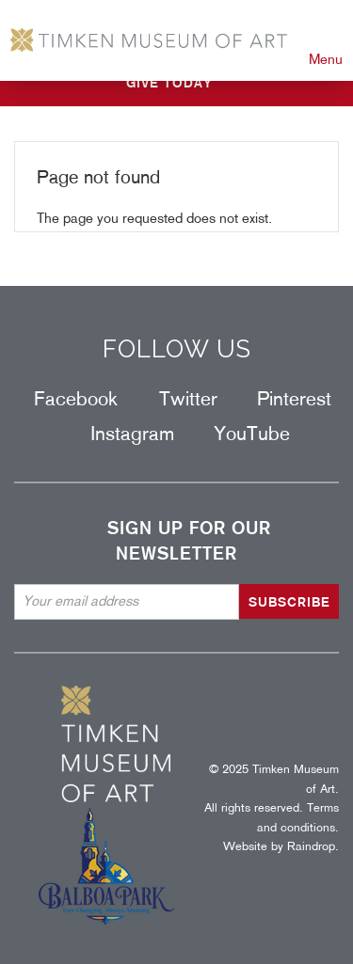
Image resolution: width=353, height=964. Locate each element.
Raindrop (311, 846)
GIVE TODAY (169, 82)
